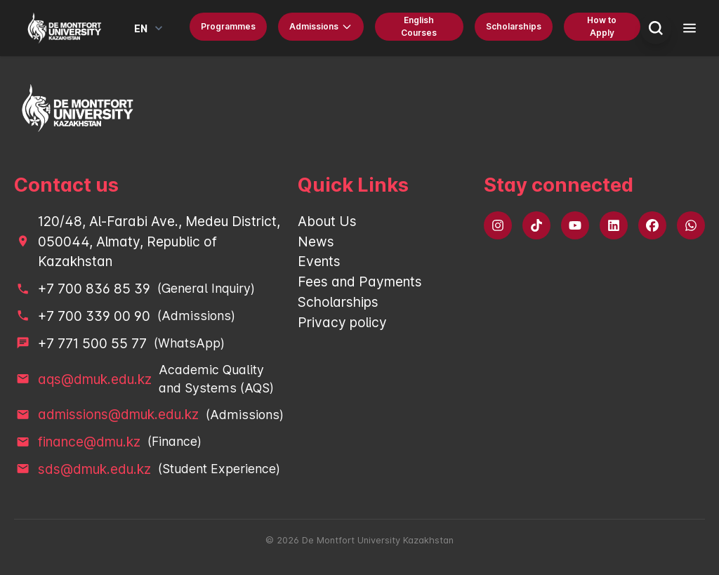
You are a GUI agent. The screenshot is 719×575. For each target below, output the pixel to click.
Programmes (228, 26)
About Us (327, 221)
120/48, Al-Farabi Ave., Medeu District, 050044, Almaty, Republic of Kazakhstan (159, 241)
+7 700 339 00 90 (94, 316)
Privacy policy (342, 322)
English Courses (419, 26)
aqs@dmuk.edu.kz (95, 379)
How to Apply (601, 26)
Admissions (320, 26)
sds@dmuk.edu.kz (94, 469)
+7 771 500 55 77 (92, 343)
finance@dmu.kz (89, 441)
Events (319, 261)
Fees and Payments (360, 281)
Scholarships (513, 26)
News (316, 241)
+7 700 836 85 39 (94, 288)
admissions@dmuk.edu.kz (118, 414)
